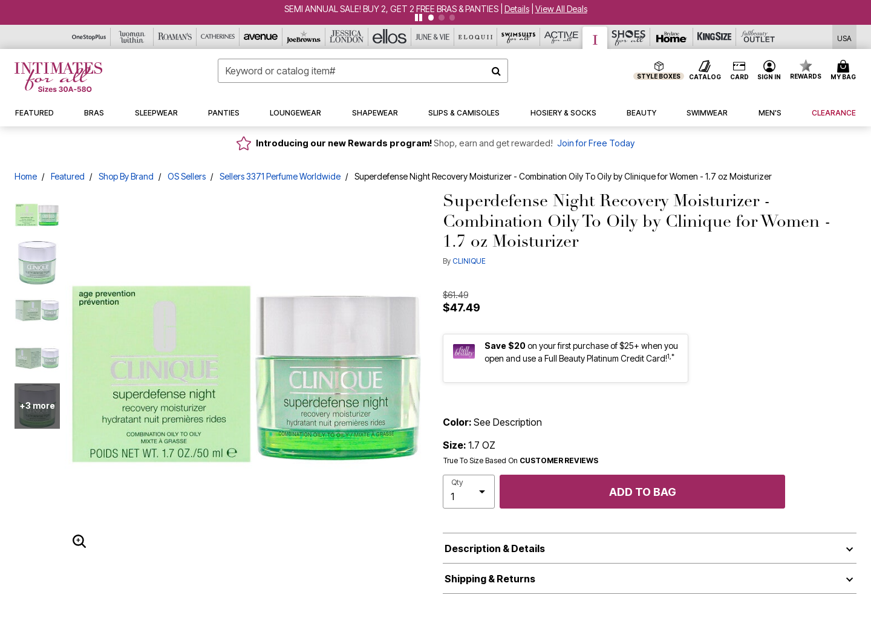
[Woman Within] (132, 37)
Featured (68, 176)
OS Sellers (187, 176)
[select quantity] (469, 492)
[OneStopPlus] (89, 37)
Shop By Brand (126, 176)
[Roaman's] (175, 37)
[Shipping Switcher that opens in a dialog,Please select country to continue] (844, 37)
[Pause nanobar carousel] (418, 17)
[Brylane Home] (671, 37)
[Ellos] (389, 37)
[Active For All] (561, 37)
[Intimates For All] (595, 38)
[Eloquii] (475, 37)
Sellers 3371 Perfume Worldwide (280, 176)
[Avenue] (261, 37)
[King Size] (714, 37)
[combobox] (363, 71)
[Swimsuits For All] (518, 37)
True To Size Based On (520, 461)
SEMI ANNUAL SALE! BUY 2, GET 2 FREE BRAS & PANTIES (391, 9)
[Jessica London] (346, 37)
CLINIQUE (469, 260)
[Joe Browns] (303, 37)
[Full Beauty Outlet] (757, 37)
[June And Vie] (432, 37)
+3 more (37, 405)
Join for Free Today (595, 143)
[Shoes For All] (628, 37)
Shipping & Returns (490, 579)
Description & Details (495, 548)
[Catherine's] (218, 37)
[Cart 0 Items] (845, 70)
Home (26, 176)
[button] (516, 9)
